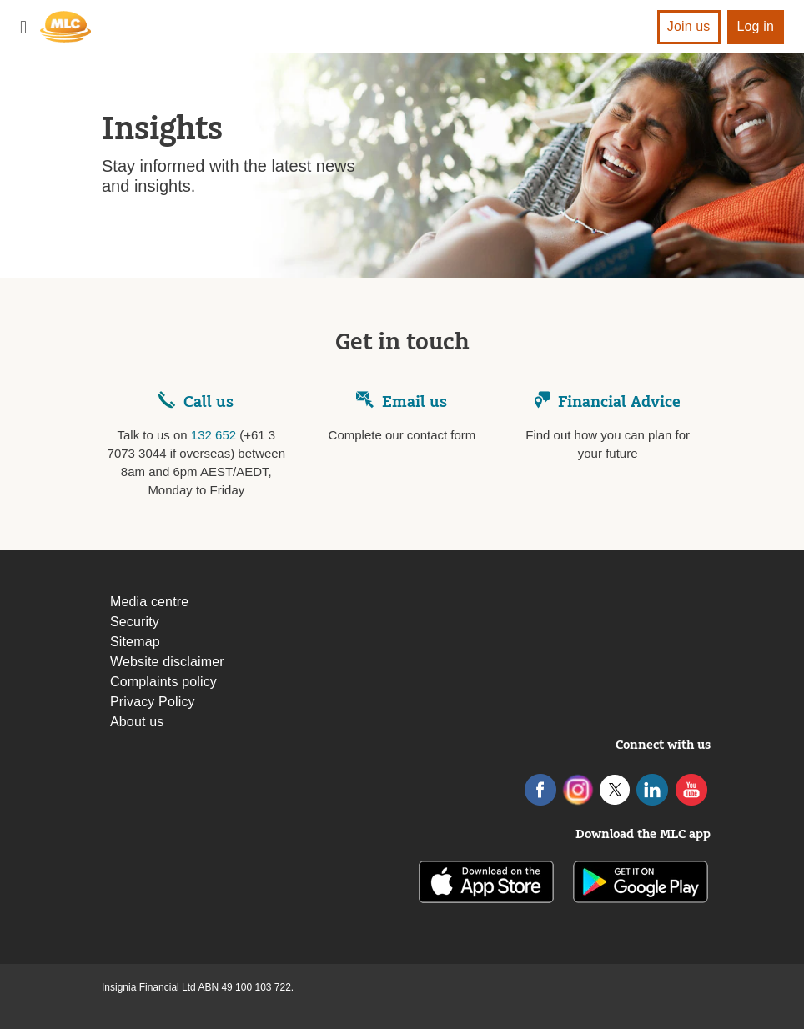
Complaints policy (163, 682)
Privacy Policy (152, 702)
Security (134, 622)
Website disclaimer (167, 662)
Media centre (149, 602)
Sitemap (135, 642)
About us (136, 722)
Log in (756, 26)
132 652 (213, 435)
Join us (689, 26)
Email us (401, 402)
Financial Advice (608, 402)
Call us (208, 402)
